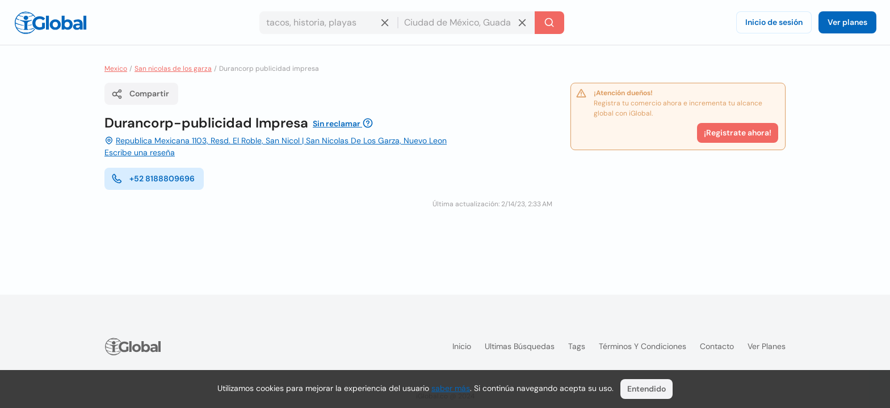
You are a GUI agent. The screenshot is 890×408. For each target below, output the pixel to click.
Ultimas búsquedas (520, 346)
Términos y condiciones (642, 346)
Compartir (140, 94)
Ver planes (847, 22)
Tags (576, 346)
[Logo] (50, 22)
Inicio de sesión (774, 22)
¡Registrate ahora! (737, 133)
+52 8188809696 (153, 178)
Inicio (461, 346)
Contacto (717, 346)
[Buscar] (549, 22)
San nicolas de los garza (173, 68)
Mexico (115, 68)
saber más (450, 388)
